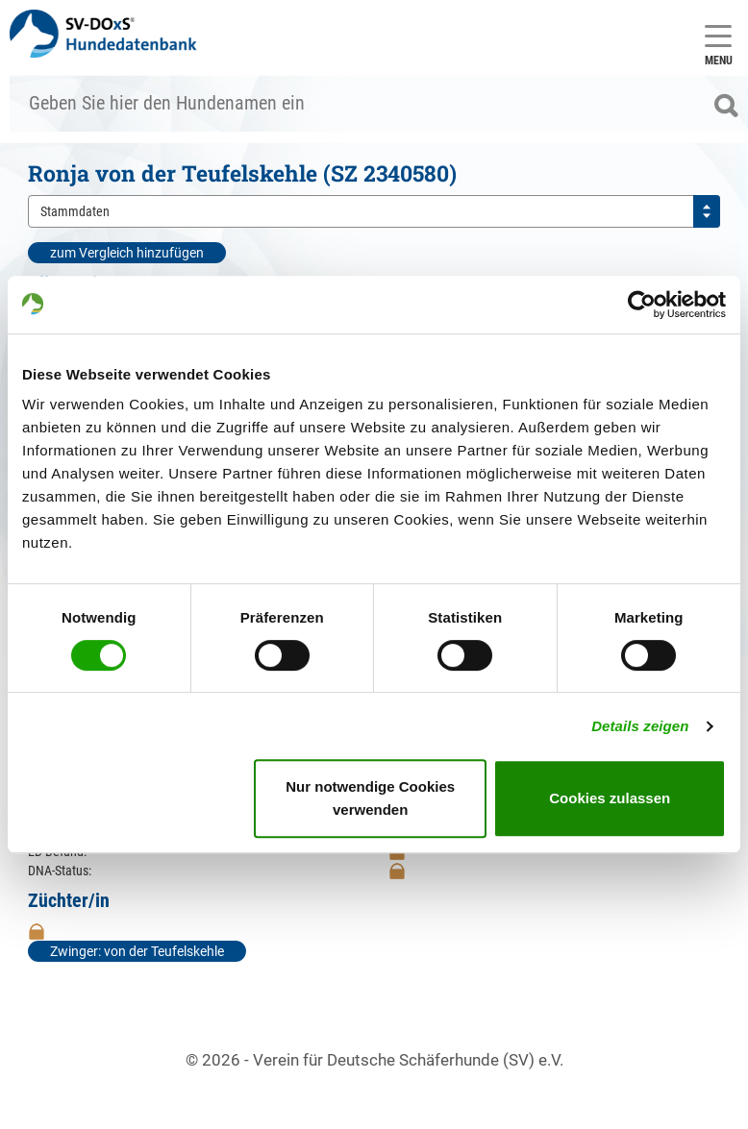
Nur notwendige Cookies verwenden (370, 798)
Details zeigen (639, 726)
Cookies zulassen (609, 798)
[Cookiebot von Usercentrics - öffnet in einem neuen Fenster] (642, 304)
